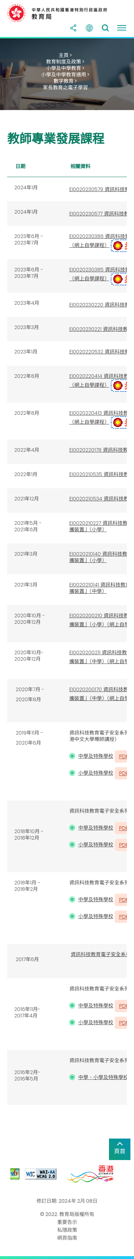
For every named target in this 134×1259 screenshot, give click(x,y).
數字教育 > (65, 81)
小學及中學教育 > (65, 68)
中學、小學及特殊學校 (103, 1077)
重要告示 (67, 1222)
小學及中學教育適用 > (65, 74)
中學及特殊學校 (95, 756)
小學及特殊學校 (95, 772)
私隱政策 (67, 1230)
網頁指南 (67, 1237)
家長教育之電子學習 (65, 87)
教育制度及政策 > (65, 61)
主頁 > (65, 55)
